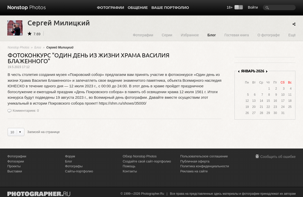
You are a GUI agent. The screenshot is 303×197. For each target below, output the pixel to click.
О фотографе (269, 35)
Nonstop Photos (18, 47)
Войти (253, 7)
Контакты (130, 171)
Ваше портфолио (170, 7)
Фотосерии (15, 161)
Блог (211, 35)
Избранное (190, 35)
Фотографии (110, 7)
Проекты (14, 166)
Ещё (292, 35)
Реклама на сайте (194, 171)
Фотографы (73, 166)
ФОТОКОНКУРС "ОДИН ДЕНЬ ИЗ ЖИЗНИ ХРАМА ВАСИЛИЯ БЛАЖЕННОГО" (89, 58)
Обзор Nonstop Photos (140, 156)
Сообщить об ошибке (278, 157)
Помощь (129, 166)
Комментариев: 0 (26, 110)
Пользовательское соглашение (204, 156)
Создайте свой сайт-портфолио (147, 161)
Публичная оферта (195, 161)
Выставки (14, 171)
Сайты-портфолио (79, 171)
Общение (138, 7)
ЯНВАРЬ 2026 (252, 71)
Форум (70, 156)
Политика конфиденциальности (204, 166)
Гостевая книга (236, 35)
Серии (167, 35)
